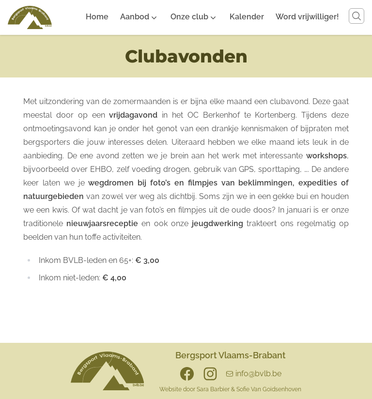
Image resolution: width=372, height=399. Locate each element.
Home (97, 16)
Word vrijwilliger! (307, 16)
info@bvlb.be (258, 373)
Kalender (247, 16)
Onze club (189, 16)
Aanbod (134, 16)
